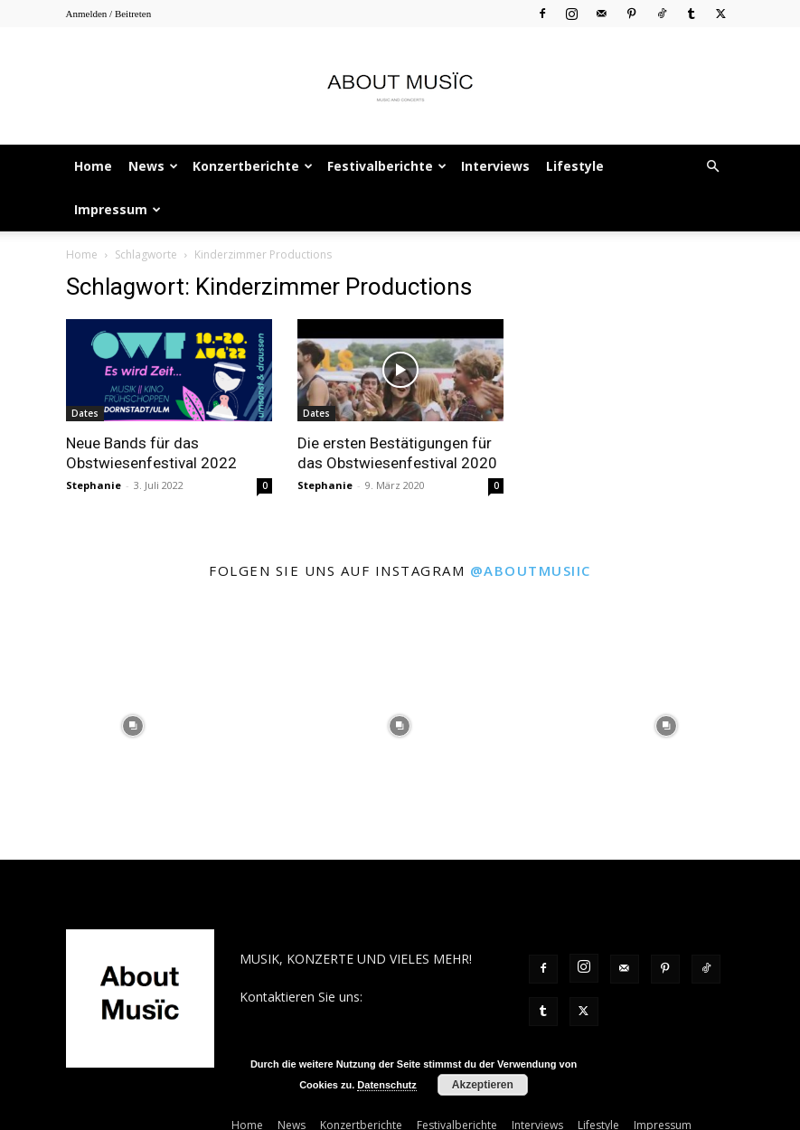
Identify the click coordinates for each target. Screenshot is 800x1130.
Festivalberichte (387, 165)
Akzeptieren (482, 1084)
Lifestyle (575, 165)
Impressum (117, 209)
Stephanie (93, 485)
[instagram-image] (133, 726)
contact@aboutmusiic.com (318, 1015)
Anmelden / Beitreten (109, 13)
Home (93, 165)
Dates (85, 413)
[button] (713, 166)
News (153, 165)
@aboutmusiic (530, 570)
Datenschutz (386, 1084)
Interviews (495, 165)
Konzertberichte (253, 165)
